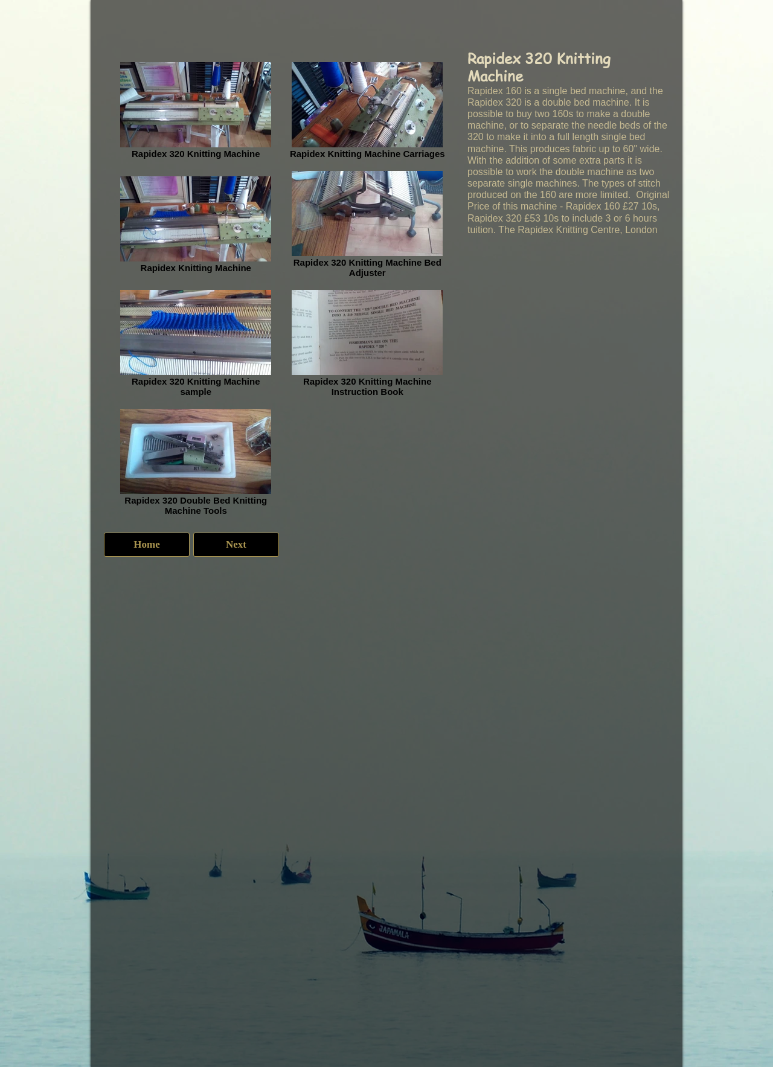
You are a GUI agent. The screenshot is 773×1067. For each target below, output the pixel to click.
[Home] (147, 545)
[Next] (236, 545)
